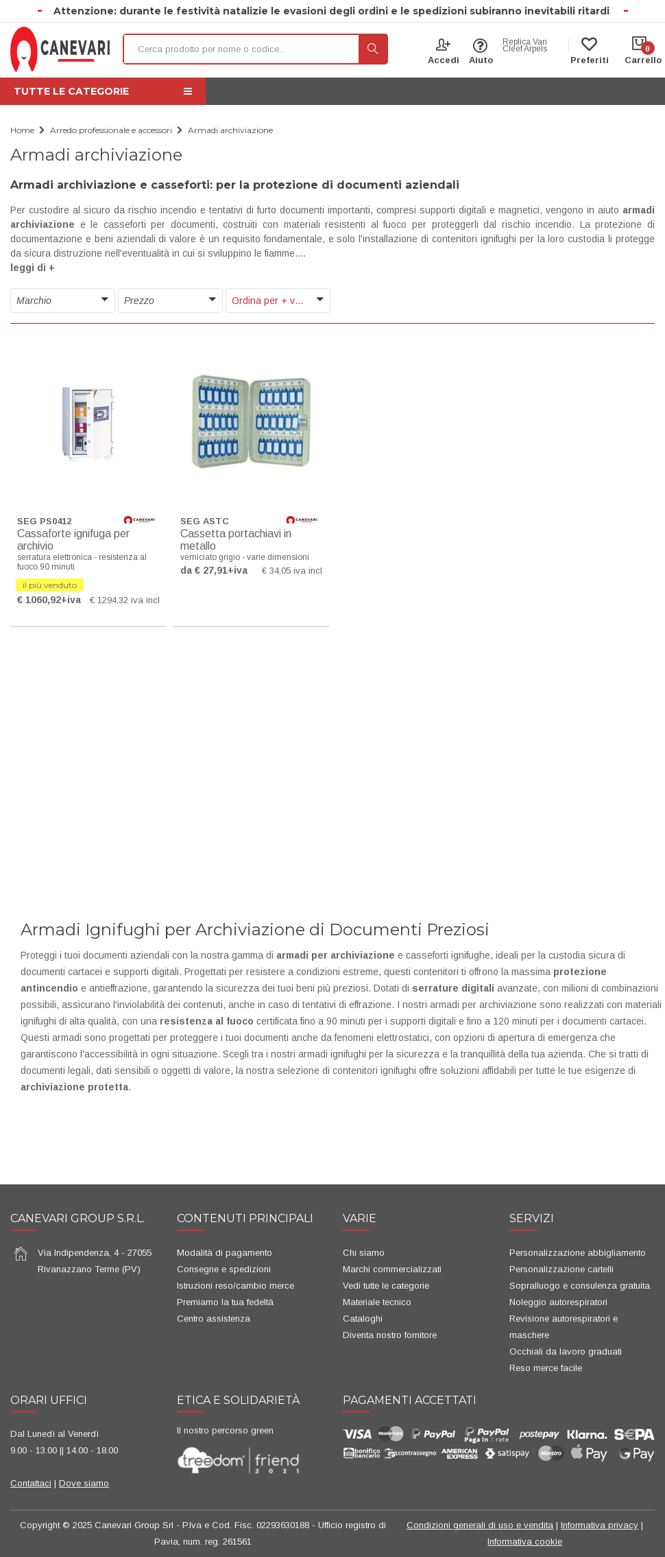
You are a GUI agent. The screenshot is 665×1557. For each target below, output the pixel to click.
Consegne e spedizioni (224, 1269)
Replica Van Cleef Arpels (525, 45)
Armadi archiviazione (230, 130)
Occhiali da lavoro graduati (565, 1351)
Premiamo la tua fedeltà (225, 1302)
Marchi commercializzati (392, 1269)
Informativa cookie (524, 1541)
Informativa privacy (599, 1525)
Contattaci (30, 1483)
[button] (62, 301)
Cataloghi (363, 1318)
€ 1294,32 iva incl (125, 600)
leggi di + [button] (32, 267)
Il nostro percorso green (225, 1430)
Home (22, 130)
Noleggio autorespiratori (558, 1302)
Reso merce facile (545, 1368)
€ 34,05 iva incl (292, 570)
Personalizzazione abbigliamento (577, 1253)
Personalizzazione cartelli (561, 1269)
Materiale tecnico (377, 1302)
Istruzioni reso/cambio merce (235, 1285)
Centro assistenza (213, 1318)
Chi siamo (364, 1253)
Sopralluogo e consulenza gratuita (579, 1285)
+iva (71, 599)
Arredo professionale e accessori (111, 130)
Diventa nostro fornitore (390, 1335)
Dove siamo (84, 1483)
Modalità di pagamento (224, 1253)
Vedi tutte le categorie (386, 1285)
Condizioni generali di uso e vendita (480, 1525)
